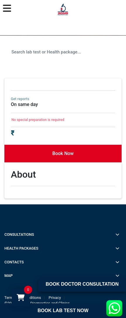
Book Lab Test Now (62, 310)
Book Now (63, 153)
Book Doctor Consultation (82, 284)
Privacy (55, 297)
